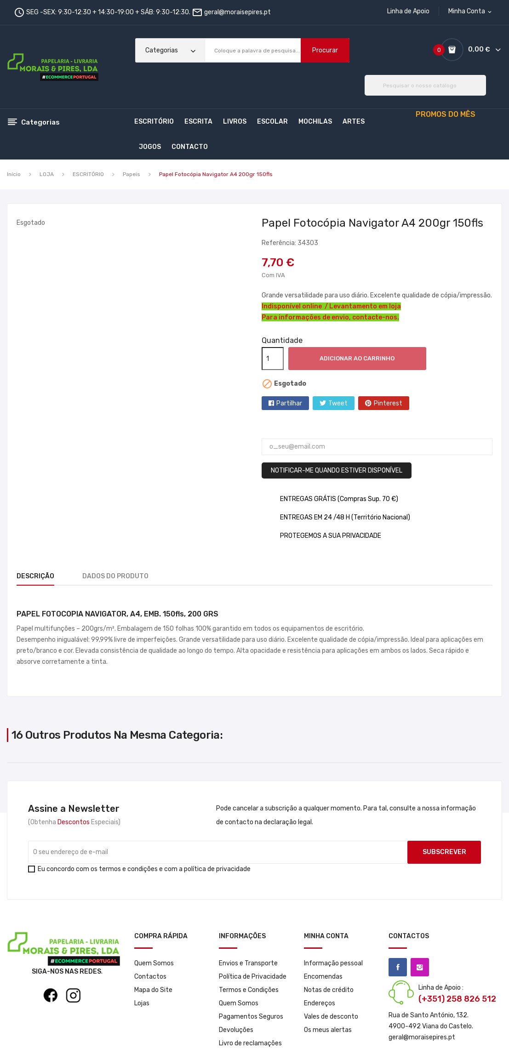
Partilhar (289, 403)
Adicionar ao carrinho (357, 358)
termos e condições (128, 869)
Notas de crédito (329, 990)
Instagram (420, 967)
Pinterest (388, 403)
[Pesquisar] (425, 85)
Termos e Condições (249, 990)
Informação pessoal (333, 963)
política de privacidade (217, 869)
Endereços (319, 1003)
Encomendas (323, 977)
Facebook (398, 967)
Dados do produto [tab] (121, 576)
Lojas (141, 1003)
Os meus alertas (328, 1030)
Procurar (325, 50)
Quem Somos (154, 963)
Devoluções (236, 1030)
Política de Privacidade (252, 977)
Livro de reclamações (250, 1043)
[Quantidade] (273, 358)
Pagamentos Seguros (251, 1016)
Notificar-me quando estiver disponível (336, 470)
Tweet (338, 403)
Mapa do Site (153, 990)
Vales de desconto (331, 1016)
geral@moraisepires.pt (237, 12)
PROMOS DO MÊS (445, 114)
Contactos (150, 977)
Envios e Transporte (248, 963)
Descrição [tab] (35, 576)
